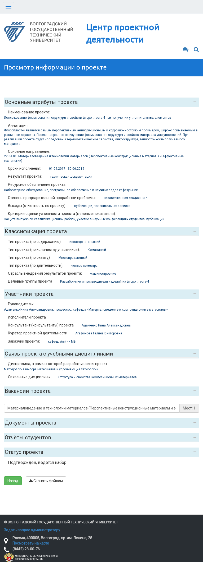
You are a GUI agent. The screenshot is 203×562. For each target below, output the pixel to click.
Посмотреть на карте (30, 543)
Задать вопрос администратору (32, 530)
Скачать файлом (46, 481)
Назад (12, 481)
